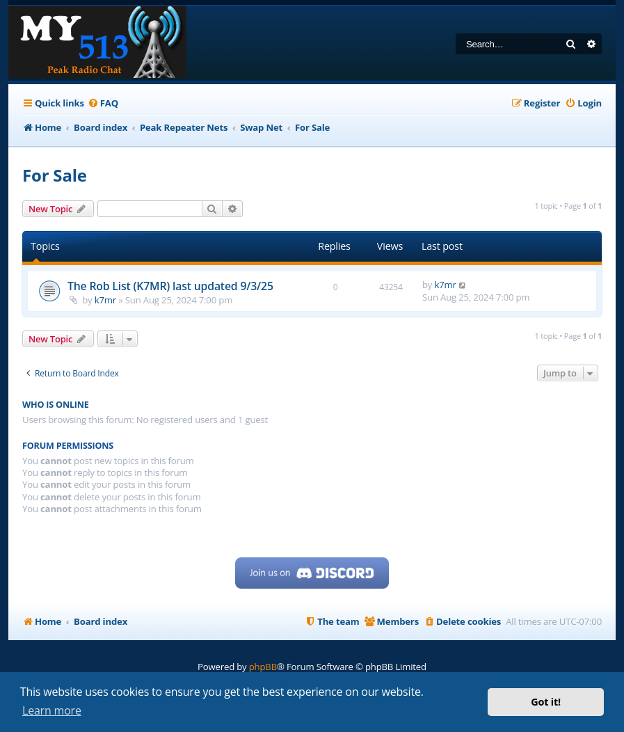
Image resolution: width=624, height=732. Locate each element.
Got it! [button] (546, 701)
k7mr (105, 300)
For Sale (54, 175)
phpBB (263, 666)
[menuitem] (103, 103)
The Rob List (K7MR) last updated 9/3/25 (170, 286)
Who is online (55, 405)
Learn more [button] (51, 710)
